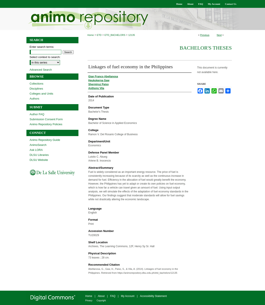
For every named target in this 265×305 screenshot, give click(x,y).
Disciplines (36, 88)
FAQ (112, 296)
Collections (37, 83)
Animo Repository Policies (46, 124)
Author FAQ (37, 114)
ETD (99, 35)
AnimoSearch (38, 145)
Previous (205, 35)
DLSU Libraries (39, 155)
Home (91, 35)
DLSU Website (39, 160)
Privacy (89, 300)
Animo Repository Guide (45, 140)
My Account (127, 296)
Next (219, 35)
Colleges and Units (41, 93)
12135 (131, 35)
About (101, 296)
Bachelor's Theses (206, 48)
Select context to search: (45, 57)
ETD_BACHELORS (114, 35)
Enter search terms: (42, 46)
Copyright (101, 300)
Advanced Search (41, 69)
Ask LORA (36, 150)
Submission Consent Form (46, 119)
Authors (34, 98)
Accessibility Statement (153, 296)
